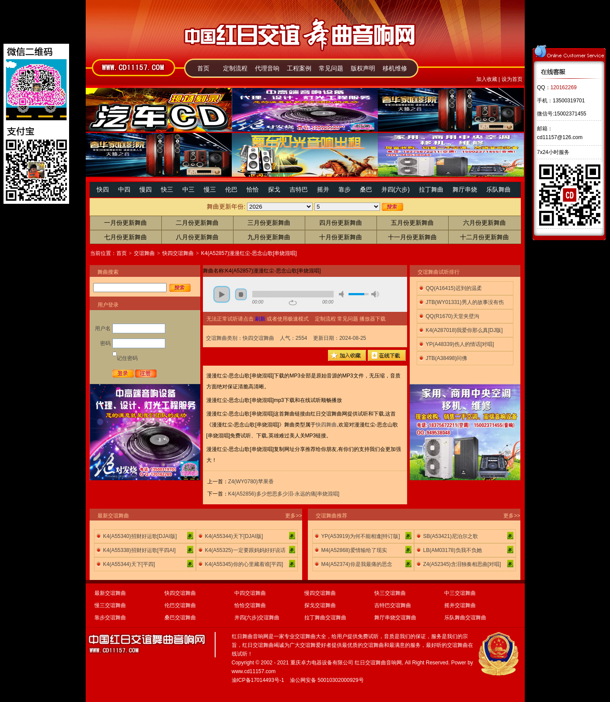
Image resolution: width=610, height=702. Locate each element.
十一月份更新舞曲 (412, 237)
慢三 (210, 189)
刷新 (260, 319)
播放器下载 (372, 319)
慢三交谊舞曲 (110, 605)
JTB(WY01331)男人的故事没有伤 (465, 302)
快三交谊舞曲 (390, 593)
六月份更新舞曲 (484, 222)
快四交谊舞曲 (178, 253)
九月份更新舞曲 (268, 237)
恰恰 (253, 189)
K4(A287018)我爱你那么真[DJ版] (464, 330)
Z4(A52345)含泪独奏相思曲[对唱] (462, 564)
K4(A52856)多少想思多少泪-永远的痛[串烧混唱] (284, 494)
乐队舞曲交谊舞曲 (465, 618)
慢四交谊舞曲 (320, 593)
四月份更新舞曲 (340, 222)
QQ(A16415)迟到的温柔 (454, 288)
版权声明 (363, 68)
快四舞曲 (326, 425)
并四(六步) (395, 189)
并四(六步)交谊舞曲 (257, 618)
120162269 (564, 87)
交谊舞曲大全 (310, 636)
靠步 (344, 189)
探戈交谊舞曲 (320, 605)
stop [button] (241, 294)
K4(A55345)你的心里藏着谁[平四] (244, 564)
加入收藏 (486, 79)
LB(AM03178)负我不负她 (452, 550)
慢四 (145, 189)
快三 (167, 189)
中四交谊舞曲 (250, 593)
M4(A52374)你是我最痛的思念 (356, 564)
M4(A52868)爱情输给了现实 (354, 550)
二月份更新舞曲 (197, 222)
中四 (124, 189)
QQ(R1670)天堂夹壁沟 (452, 316)
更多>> (293, 516)
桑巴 (366, 189)
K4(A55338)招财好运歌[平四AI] (139, 550)
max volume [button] (375, 294)
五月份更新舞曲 (412, 222)
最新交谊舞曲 (110, 593)
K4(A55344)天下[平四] (129, 564)
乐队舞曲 (498, 189)
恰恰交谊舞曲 (250, 605)
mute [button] (343, 294)
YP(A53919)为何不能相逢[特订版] (360, 536)
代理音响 (267, 68)
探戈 (274, 189)
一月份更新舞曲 (125, 222)
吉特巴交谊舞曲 (392, 605)
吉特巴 (298, 189)
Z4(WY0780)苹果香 (251, 481)
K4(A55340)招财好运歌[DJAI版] (140, 536)
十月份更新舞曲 (340, 237)
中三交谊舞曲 (460, 593)
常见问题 (331, 68)
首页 (203, 68)
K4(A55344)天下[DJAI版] (234, 536)
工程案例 (299, 68)
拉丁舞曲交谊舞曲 (325, 618)
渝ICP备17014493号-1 (258, 680)
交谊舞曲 (144, 253)
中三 (188, 189)
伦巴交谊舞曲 (180, 605)
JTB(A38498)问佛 (446, 358)
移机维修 (395, 68)
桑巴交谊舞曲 (180, 618)
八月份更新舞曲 (197, 237)
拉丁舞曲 (431, 189)
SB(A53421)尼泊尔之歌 (450, 536)
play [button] (221, 294)
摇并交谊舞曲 (460, 605)
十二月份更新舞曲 (484, 237)
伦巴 (231, 189)
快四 (103, 189)
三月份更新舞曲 (268, 222)
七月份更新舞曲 (125, 237)
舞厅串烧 (465, 189)
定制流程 (235, 68)
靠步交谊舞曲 (110, 618)
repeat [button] (292, 303)
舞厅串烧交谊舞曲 (395, 618)
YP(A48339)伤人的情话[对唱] (460, 344)
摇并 (323, 189)
